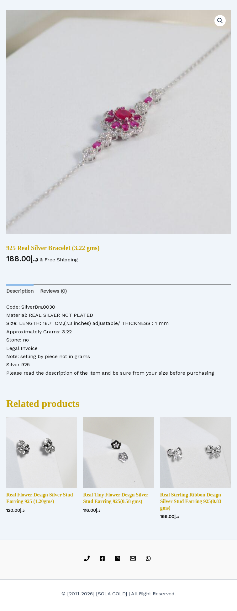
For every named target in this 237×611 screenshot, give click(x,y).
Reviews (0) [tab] (53, 291)
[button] (220, 20)
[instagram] (118, 558)
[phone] (88, 558)
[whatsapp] (149, 558)
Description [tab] (20, 291)
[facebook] (103, 558)
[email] (134, 558)
